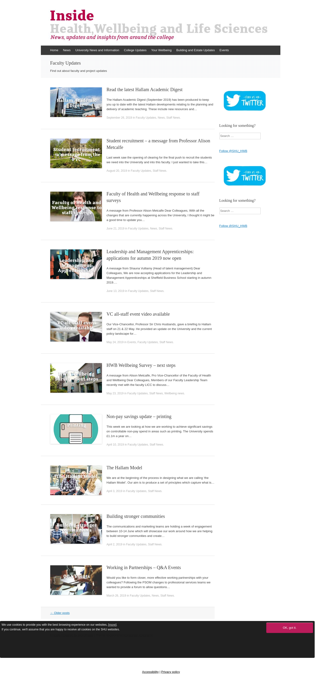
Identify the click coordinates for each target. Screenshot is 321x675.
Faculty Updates (146, 117)
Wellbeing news (174, 393)
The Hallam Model (124, 467)
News (67, 50)
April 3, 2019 (114, 491)
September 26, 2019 (119, 117)
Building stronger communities (136, 516)
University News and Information (97, 50)
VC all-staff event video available (138, 314)
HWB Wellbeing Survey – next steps (141, 365)
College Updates (135, 50)
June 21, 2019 (115, 228)
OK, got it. (289, 627)
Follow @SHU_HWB (233, 151)
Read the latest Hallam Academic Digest (145, 89)
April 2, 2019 (114, 544)
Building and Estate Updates (195, 50)
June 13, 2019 (115, 291)
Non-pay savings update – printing (139, 416)
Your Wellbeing (161, 50)
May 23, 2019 (115, 393)
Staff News (173, 117)
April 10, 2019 (115, 444)
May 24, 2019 (115, 342)
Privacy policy (170, 672)
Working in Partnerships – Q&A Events (144, 567)
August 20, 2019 (117, 170)
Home (54, 50)
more (112, 624)
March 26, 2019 (116, 595)
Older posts (60, 613)
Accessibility (150, 672)
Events (224, 50)
